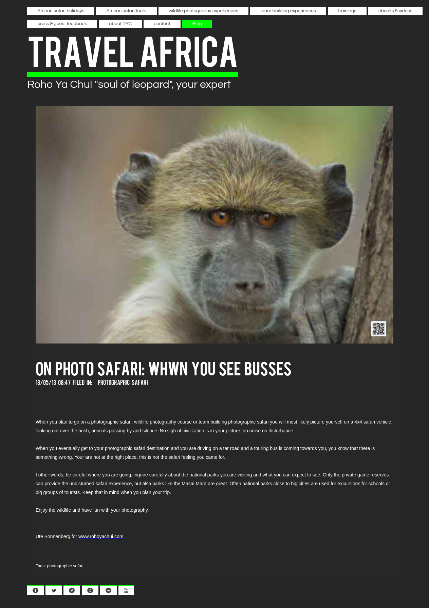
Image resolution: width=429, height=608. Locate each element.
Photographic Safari (123, 382)
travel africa (132, 49)
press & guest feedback (62, 23)
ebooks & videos (395, 10)
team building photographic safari (233, 422)
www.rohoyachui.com (100, 536)
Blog (197, 23)
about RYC (120, 23)
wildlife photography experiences (203, 10)
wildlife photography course (163, 422)
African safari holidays (60, 10)
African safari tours (126, 10)
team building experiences (288, 10)
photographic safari (111, 422)
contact (162, 23)
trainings (347, 10)
